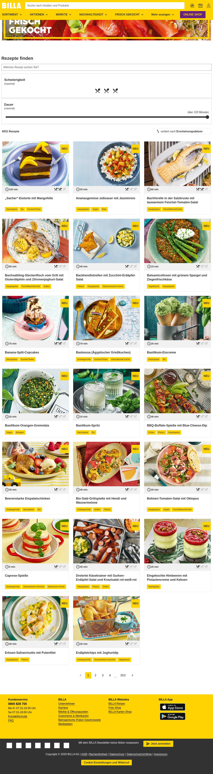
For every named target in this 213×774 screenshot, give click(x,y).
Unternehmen (66, 703)
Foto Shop (115, 707)
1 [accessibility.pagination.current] (88, 675)
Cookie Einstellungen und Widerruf (106, 762)
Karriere (63, 707)
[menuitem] (39, 15)
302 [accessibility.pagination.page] (123, 675)
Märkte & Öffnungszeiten (73, 711)
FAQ (11, 720)
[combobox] (182, 131)
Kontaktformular (17, 716)
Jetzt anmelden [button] (158, 744)
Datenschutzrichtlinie (139, 754)
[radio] (98, 91)
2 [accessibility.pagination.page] (95, 675)
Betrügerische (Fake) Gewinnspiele (79, 719)
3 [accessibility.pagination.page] (103, 675)
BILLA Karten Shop (120, 711)
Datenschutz (117, 754)
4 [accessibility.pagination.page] (110, 675)
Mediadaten (65, 724)
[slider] (207, 117)
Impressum (160, 754)
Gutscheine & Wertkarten (73, 715)
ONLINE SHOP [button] (192, 14)
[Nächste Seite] (132, 675)
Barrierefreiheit (98, 754)
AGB (84, 754)
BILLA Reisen (117, 703)
